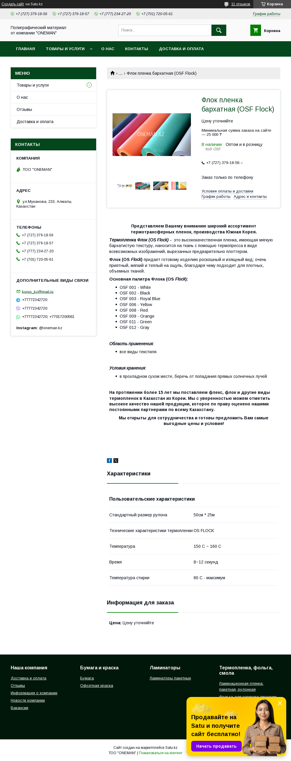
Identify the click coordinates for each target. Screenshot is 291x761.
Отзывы (24, 109)
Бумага (87, 678)
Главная (25, 49)
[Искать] (218, 30)
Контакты (136, 49)
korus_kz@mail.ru (37, 291)
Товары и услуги (65, 49)
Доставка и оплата (181, 49)
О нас (107, 49)
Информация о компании (34, 693)
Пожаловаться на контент (160, 753)
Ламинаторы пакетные (170, 678)
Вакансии (19, 708)
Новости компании (28, 700)
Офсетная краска (96, 685)
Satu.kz (171, 748)
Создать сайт (12, 4)
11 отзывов (240, 4)
